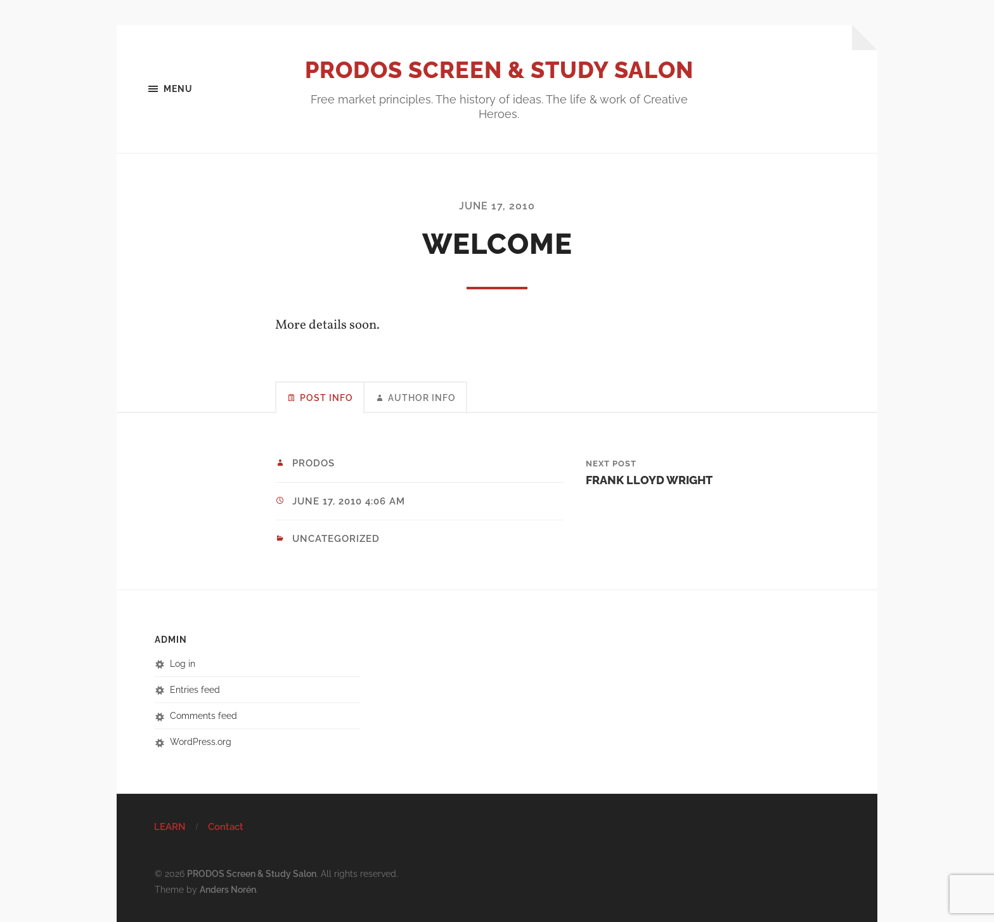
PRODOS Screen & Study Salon (499, 69)
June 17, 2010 (497, 206)
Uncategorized (336, 538)
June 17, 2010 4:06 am (348, 501)
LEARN (170, 827)
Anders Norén (228, 889)
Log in (182, 663)
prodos (313, 463)
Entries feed (195, 689)
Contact (225, 827)
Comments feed (203, 715)
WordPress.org (200, 741)
